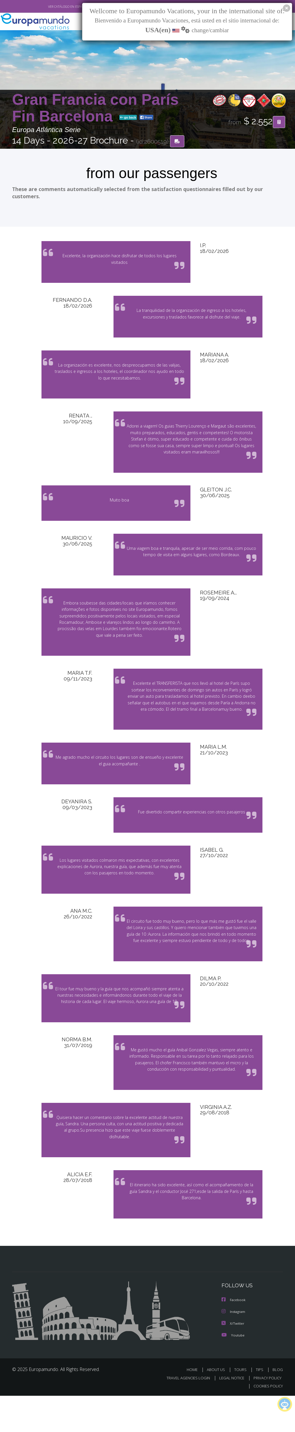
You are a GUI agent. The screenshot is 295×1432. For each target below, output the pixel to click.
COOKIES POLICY (268, 1422)
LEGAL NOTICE (231, 1413)
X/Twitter (233, 1360)
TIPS (259, 1405)
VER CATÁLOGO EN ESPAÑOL (68, 7)
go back (128, 118)
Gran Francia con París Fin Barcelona (95, 108)
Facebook (234, 1337)
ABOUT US (216, 1405)
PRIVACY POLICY (267, 1413)
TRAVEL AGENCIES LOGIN (188, 1413)
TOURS (240, 1405)
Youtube (234, 1371)
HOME (192, 1405)
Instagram (234, 1348)
